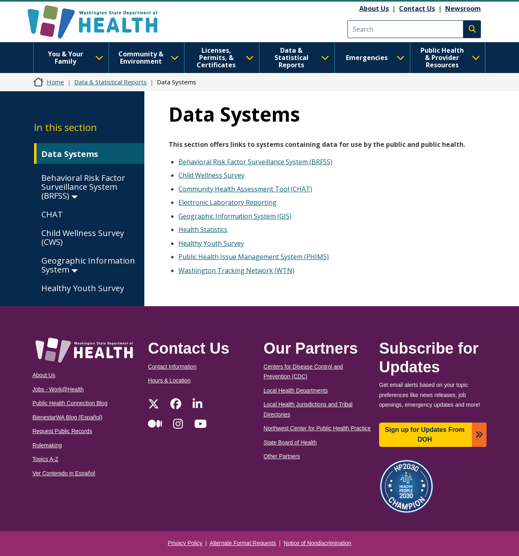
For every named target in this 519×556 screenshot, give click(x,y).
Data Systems (69, 153)
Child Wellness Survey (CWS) (82, 237)
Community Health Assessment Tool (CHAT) (245, 189)
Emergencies (375, 57)
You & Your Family (75, 57)
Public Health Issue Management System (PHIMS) (253, 256)
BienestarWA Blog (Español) (67, 417)
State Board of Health (290, 443)
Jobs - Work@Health (58, 389)
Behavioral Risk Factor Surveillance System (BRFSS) (83, 186)
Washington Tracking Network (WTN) (236, 270)
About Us (374, 8)
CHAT (52, 214)
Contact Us (417, 8)
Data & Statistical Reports (302, 57)
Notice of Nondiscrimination (318, 543)
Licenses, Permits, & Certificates (225, 57)
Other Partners (282, 456)
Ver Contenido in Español (63, 473)
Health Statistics (202, 229)
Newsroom (463, 8)
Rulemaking (47, 445)
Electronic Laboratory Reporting (227, 202)
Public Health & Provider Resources (450, 57)
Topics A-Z (45, 459)
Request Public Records (62, 431)
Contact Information (172, 367)
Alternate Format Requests (243, 543)
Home (55, 82)
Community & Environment (148, 57)
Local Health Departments (296, 391)
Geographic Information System (88, 265)
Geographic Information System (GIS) (235, 216)
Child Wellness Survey (211, 175)
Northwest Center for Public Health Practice (317, 428)
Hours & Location (169, 381)
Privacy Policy (185, 543)
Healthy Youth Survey (82, 288)
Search (472, 29)
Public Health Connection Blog (69, 403)
